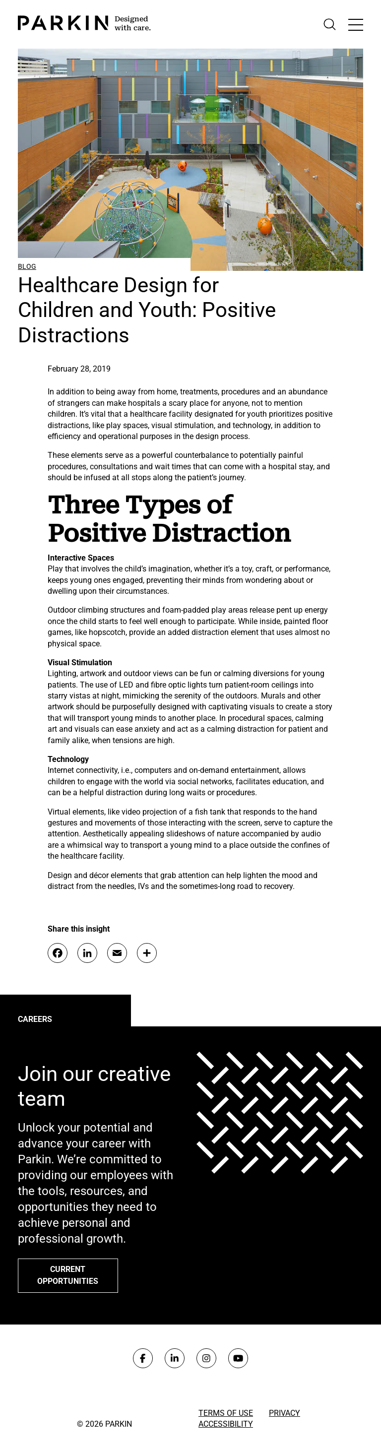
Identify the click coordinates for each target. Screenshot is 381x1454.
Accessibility (225, 1424)
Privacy (284, 1413)
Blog (27, 266)
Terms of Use (225, 1413)
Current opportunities (67, 1275)
